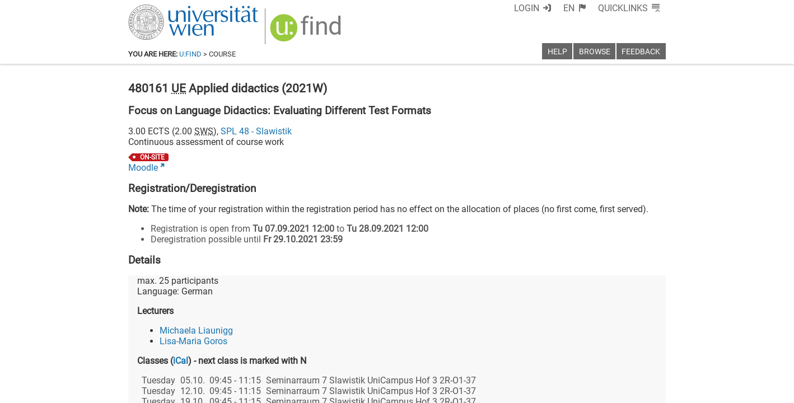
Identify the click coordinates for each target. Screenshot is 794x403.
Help (557, 52)
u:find (190, 54)
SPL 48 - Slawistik (256, 131)
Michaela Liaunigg (196, 330)
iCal (180, 360)
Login (526, 8)
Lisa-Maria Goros (193, 341)
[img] (307, 31)
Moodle (143, 167)
